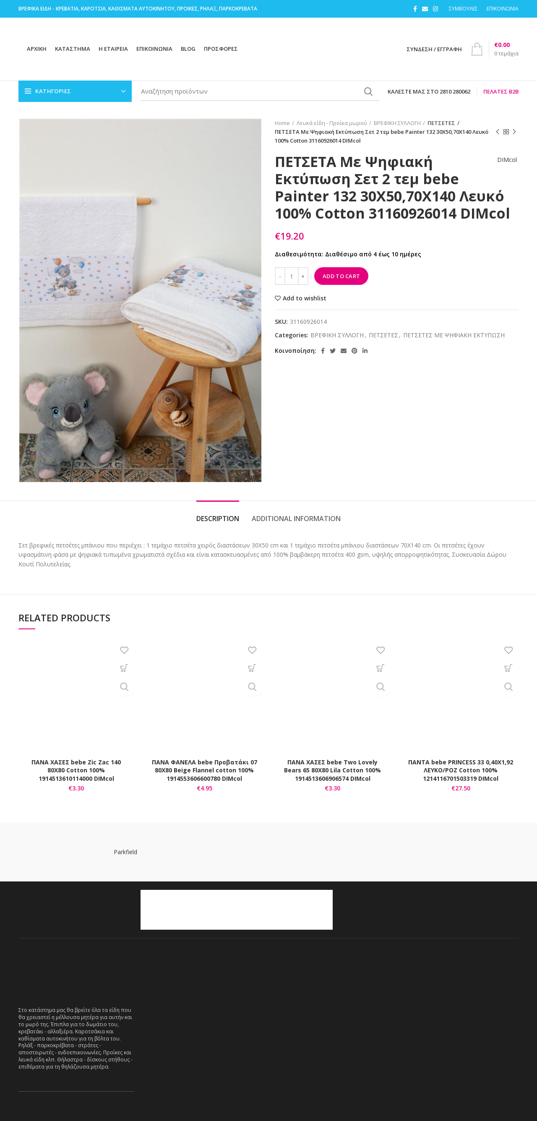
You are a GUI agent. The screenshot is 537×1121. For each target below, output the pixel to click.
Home (282, 123)
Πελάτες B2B (501, 91)
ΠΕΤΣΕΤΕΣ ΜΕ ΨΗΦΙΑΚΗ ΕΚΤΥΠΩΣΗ (454, 335)
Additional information (296, 518)
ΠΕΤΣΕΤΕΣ (440, 123)
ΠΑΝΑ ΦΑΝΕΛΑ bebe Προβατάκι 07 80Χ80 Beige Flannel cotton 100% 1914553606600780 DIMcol (204, 770)
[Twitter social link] (332, 350)
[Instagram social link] (435, 8)
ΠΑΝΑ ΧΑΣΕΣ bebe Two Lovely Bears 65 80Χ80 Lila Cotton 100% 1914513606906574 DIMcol (332, 770)
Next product (514, 132)
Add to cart (341, 276)
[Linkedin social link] (365, 350)
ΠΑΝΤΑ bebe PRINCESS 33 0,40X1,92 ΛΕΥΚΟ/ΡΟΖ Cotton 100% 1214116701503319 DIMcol (460, 770)
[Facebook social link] (415, 8)
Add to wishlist (304, 298)
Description (217, 518)
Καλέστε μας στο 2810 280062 (429, 91)
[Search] (259, 91)
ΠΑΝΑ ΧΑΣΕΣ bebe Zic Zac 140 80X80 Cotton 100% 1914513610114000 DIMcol (76, 770)
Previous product (497, 132)
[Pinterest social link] (354, 350)
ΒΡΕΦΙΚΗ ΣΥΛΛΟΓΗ (397, 123)
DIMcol (504, 168)
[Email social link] (425, 8)
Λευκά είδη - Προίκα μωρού (332, 123)
